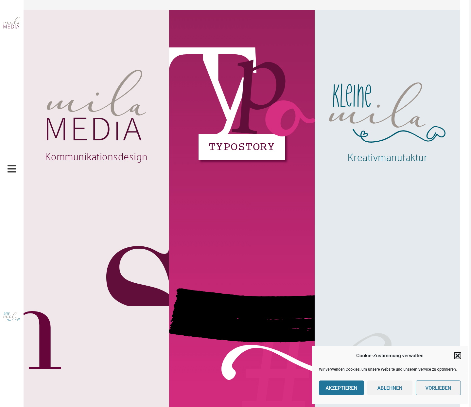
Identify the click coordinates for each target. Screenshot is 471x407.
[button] (457, 355)
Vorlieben (438, 388)
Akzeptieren (342, 388)
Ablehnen (389, 388)
